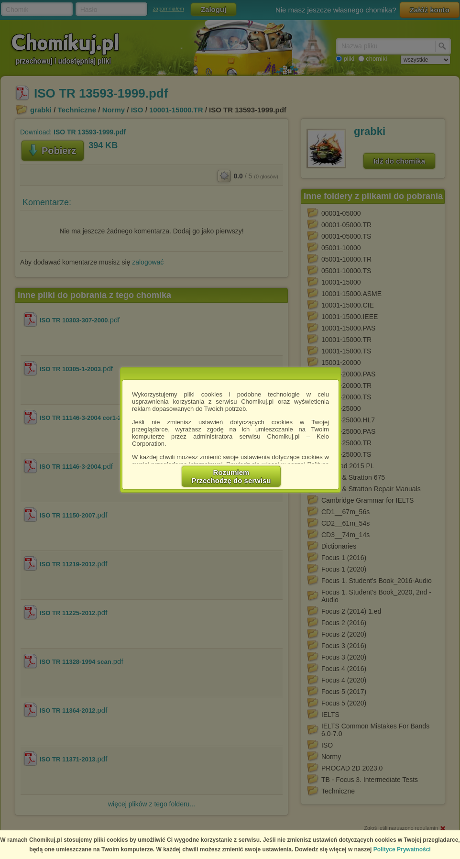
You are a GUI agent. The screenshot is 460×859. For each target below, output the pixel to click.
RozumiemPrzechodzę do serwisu (231, 476)
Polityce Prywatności (402, 849)
